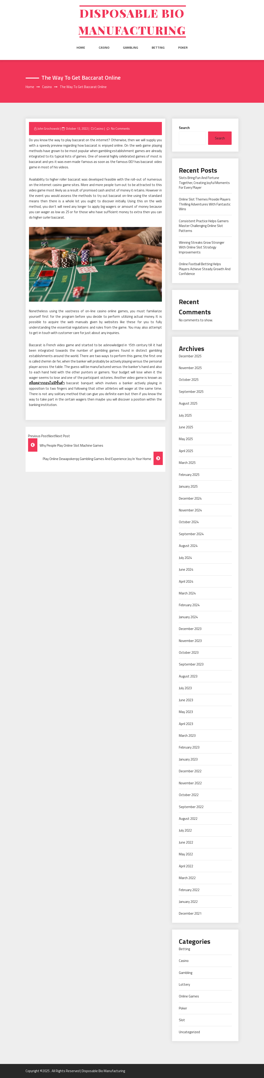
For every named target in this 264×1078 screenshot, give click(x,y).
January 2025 (188, 486)
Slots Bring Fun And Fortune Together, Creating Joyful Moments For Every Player (204, 182)
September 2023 (191, 664)
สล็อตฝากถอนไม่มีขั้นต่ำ (47, 383)
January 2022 (188, 901)
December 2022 (190, 771)
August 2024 (188, 545)
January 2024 (188, 617)
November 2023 (190, 640)
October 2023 (189, 652)
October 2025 (189, 379)
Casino (104, 47)
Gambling (130, 47)
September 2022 (191, 806)
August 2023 (188, 676)
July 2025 (185, 415)
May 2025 (186, 438)
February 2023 (189, 747)
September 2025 (191, 391)
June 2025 (186, 427)
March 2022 (187, 877)
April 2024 (186, 581)
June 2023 (186, 700)
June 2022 (186, 842)
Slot (182, 1020)
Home (81, 47)
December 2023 (190, 628)
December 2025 (190, 356)
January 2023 (188, 759)
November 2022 (190, 783)
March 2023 (187, 735)
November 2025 (190, 367)
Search (184, 127)
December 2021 (190, 913)
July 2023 (185, 688)
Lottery (184, 984)
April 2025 (186, 450)
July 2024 (185, 557)
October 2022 (189, 794)
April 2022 (186, 866)
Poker (183, 47)
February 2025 (189, 474)
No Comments (120, 128)
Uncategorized (189, 1032)
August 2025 (188, 403)
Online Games (189, 996)
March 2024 (187, 593)
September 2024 (191, 534)
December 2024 (190, 498)
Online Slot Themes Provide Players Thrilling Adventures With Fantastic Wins (204, 204)
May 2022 (186, 854)
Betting (158, 47)
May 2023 (186, 711)
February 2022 (189, 889)
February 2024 (189, 605)
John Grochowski (48, 128)
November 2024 (190, 510)
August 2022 (188, 818)
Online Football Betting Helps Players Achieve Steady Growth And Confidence (204, 268)
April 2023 (186, 723)
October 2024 (189, 522)
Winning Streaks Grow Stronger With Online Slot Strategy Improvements (201, 247)
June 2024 (186, 569)
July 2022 (185, 830)
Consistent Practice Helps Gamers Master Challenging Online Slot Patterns (204, 225)
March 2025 (187, 462)
